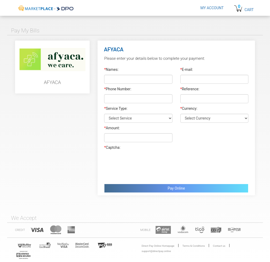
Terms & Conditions (193, 245)
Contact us (219, 245)
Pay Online (176, 188)
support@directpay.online (156, 251)
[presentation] (144, 165)
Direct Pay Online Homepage (158, 245)
